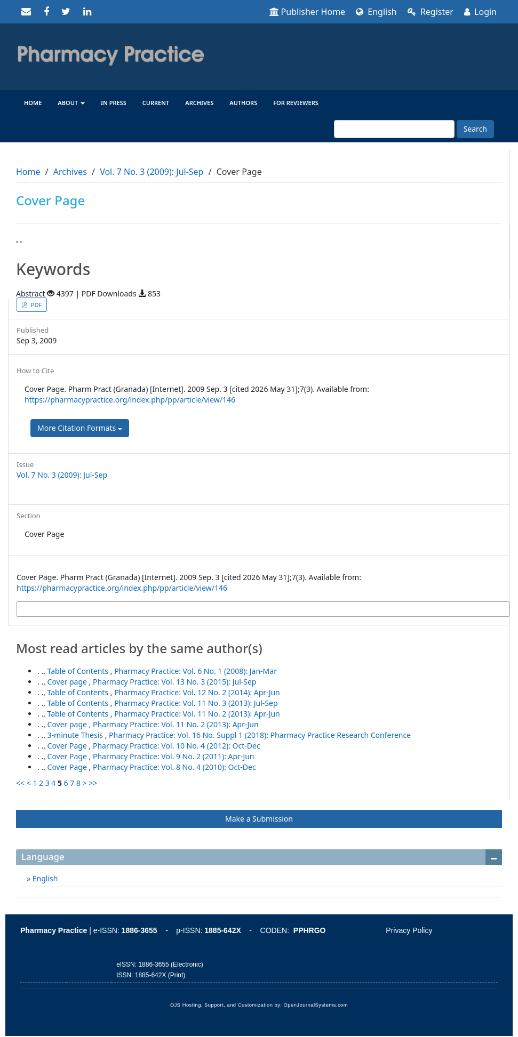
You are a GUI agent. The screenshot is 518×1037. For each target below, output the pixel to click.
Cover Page (68, 746)
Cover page (68, 682)
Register (430, 12)
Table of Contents (78, 671)
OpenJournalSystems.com (316, 1005)
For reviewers (295, 103)
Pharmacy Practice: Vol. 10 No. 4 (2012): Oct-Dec (176, 746)
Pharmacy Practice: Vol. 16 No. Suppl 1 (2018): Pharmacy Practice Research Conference (260, 735)
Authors (243, 103)
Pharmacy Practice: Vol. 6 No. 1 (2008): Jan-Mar (195, 671)
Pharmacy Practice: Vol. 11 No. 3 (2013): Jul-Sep (195, 703)
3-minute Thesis (76, 735)
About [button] (71, 103)
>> (93, 783)
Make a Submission (259, 819)
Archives (199, 103)
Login (480, 12)
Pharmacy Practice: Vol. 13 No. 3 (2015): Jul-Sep (174, 682)
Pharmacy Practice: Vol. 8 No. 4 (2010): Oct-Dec (174, 767)
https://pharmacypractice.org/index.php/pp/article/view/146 (130, 400)
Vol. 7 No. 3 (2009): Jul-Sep (151, 172)
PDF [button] (35, 305)
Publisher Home (307, 12)
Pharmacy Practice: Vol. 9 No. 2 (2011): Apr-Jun (173, 756)
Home (33, 103)
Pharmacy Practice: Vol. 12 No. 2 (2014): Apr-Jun (197, 692)
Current (156, 103)
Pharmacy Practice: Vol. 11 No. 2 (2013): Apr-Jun (197, 714)
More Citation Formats (79, 428)
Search (475, 129)
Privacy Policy (409, 930)
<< (20, 783)
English (376, 12)
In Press (113, 103)
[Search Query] (394, 129)
